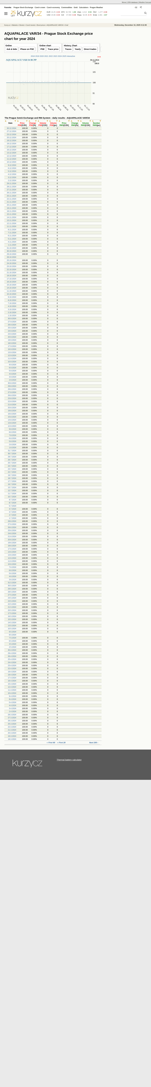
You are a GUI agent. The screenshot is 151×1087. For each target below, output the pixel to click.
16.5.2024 (12, 616)
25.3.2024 (12, 724)
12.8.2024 (12, 426)
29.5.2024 (12, 589)
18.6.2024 (12, 546)
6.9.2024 (12, 368)
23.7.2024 (12, 469)
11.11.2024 (11, 226)
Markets (15, 25)
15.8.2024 (12, 417)
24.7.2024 (12, 466)
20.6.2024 (12, 540)
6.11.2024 (12, 236)
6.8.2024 (12, 438)
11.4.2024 (12, 690)
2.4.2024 (12, 711)
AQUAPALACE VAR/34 (55, 25)
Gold (76, 7)
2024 (60, 56)
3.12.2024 (12, 177)
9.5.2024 (12, 632)
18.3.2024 (12, 739)
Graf (66, 25)
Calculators (83, 7)
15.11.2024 (11, 214)
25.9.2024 (12, 328)
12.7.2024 (12, 490)
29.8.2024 (12, 386)
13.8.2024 (12, 423)
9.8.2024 (12, 429)
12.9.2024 (12, 355)
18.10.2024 (11, 275)
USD (48, 15)
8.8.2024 (12, 432)
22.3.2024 (12, 727)
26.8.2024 (12, 395)
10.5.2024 (12, 628)
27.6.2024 (12, 524)
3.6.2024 (12, 579)
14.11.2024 (11, 217)
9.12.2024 (12, 165)
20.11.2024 (11, 205)
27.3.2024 (12, 718)
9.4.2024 (12, 696)
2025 (64, 56)
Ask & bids (12, 49)
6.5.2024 (12, 641)
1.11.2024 (12, 245)
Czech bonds (30, 25)
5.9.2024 (12, 371)
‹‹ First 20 (61, 742)
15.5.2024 (12, 619)
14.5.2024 (12, 622)
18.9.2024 (12, 343)
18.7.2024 (12, 478)
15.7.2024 (12, 487)
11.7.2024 (12, 493)
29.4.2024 (12, 653)
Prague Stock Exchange (23, 7)
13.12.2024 (11, 153)
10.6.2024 (12, 564)
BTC (63, 12)
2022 (51, 56)
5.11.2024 (12, 239)
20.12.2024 (11, 137)
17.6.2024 (12, 549)
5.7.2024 (12, 506)
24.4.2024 (12, 662)
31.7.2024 (12, 450)
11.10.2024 (11, 291)
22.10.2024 (11, 269)
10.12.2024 (11, 162)
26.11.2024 (11, 193)
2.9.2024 (12, 380)
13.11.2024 (11, 220)
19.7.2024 (12, 475)
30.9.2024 (12, 318)
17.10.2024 (11, 279)
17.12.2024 (11, 147)
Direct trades (90, 49)
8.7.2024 (12, 503)
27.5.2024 (12, 595)
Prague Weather (96, 7)
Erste (95, 15)
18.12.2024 (11, 143)
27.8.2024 (12, 392)
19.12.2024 (11, 140)
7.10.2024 (12, 303)
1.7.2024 (12, 518)
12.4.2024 (12, 687)
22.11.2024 (11, 199)
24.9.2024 (12, 331)
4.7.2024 (12, 509)
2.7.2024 (12, 515)
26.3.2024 (12, 721)
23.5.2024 (12, 601)
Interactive (71, 56)
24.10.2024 (11, 263)
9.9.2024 (12, 365)
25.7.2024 (12, 463)
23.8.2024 (12, 398)
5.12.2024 (12, 171)
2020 (42, 56)
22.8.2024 (12, 401)
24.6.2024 (12, 533)
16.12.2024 (11, 150)
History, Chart (70, 45)
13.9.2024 (12, 352)
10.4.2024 (12, 693)
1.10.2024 (12, 315)
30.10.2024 (11, 251)
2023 (55, 56)
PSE (43, 49)
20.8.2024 (12, 407)
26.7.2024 (12, 460)
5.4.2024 (12, 702)
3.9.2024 (12, 377)
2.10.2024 (12, 312)
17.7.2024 (12, 481)
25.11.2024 (11, 196)
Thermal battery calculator (69, 759)
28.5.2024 (12, 592)
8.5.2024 (12, 635)
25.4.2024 (12, 659)
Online (8, 45)
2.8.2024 (12, 444)
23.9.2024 (12, 334)
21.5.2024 (12, 607)
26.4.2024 (12, 656)
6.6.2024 (12, 570)
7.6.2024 (12, 567)
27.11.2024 (11, 190)
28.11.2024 (11, 187)
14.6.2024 (12, 552)
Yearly (78, 49)
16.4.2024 (12, 681)
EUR (48, 12)
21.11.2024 (11, 202)
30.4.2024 (12, 650)
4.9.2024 (12, 374)
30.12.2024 (11, 128)
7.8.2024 (12, 435)
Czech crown (40, 7)
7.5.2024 (12, 638)
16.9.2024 (12, 349)
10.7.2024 (12, 497)
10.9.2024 (12, 362)
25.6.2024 (12, 530)
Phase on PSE (27, 49)
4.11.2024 (12, 242)
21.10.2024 (11, 272)
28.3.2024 (12, 715)
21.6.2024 (12, 536)
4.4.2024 (12, 705)
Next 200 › (93, 742)
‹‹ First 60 (51, 742)
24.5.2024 (12, 598)
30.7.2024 (12, 453)
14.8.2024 (12, 420)
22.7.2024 (12, 472)
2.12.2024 (12, 180)
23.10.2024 (11, 266)
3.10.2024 (12, 309)
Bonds (22, 25)
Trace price (53, 49)
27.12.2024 (11, 131)
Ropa (79, 15)
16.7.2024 (12, 484)
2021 (46, 56)
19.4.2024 (12, 672)
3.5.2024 (12, 644)
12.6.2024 (12, 558)
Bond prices (41, 25)
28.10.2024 (11, 257)
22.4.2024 (12, 668)
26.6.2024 (12, 527)
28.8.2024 (12, 389)
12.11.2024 (11, 223)
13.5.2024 (12, 625)
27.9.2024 (12, 322)
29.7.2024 (12, 457)
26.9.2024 (12, 325)
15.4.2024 (12, 684)
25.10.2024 (11, 260)
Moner (124, 2)
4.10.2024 (12, 306)
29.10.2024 (11, 254)
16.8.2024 (12, 414)
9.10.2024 (12, 297)
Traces (68, 49)
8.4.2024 (12, 699)
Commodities (66, 7)
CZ (136, 7)
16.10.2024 (11, 282)
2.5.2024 (12, 647)
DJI (62, 15)
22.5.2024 (12, 604)
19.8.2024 (12, 411)
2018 (33, 56)
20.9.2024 (12, 337)
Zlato (79, 12)
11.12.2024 (11, 159)
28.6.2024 (12, 521)
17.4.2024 (12, 678)
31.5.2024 (12, 582)
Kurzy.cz (7, 25)
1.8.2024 (12, 447)
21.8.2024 (12, 404)
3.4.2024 (12, 708)
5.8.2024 (12, 441)
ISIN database (133, 2)
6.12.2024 (12, 168)
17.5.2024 (12, 613)
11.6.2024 (12, 561)
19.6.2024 (12, 543)
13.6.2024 (12, 555)
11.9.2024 (12, 358)
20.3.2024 (12, 733)
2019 (37, 56)
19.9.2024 (12, 340)
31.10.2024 (11, 248)
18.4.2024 (12, 675)
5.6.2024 (12, 573)
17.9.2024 (12, 346)
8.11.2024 (12, 229)
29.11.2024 (11, 183)
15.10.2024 (11, 285)
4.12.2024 (12, 174)
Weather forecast (145, 2)
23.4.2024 (12, 665)
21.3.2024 (12, 730)
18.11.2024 (11, 211)
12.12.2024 (11, 156)
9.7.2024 (12, 500)
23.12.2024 (11, 134)
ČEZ (94, 12)
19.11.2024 (11, 208)
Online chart (45, 45)
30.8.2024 (12, 383)
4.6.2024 (12, 576)
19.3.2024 (12, 736)
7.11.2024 (12, 232)
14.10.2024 (11, 288)
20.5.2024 (12, 610)
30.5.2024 (12, 586)
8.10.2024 (12, 300)
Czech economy (53, 7)
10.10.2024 (11, 294)
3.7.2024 (12, 512)
